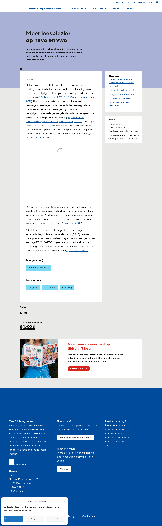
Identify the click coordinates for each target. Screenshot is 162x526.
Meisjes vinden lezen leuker (121, 94)
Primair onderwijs (115, 433)
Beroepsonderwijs (115, 441)
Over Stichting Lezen (142, 2)
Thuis (108, 445)
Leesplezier (50, 287)
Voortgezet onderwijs (38, 267)
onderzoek (28, 69)
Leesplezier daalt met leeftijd (122, 90)
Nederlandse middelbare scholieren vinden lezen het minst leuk (121, 82)
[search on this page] (157, 2)
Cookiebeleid (90, 516)
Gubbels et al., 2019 (52, 97)
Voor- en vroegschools (118, 429)
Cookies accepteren (13, 519)
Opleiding (67, 287)
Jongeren (33, 287)
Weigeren (34, 519)
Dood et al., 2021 (78, 250)
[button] (64, 501)
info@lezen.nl (16, 491)
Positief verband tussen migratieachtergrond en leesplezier (120, 102)
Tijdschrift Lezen (122, 2)
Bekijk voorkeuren (55, 519)
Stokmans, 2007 (72, 223)
